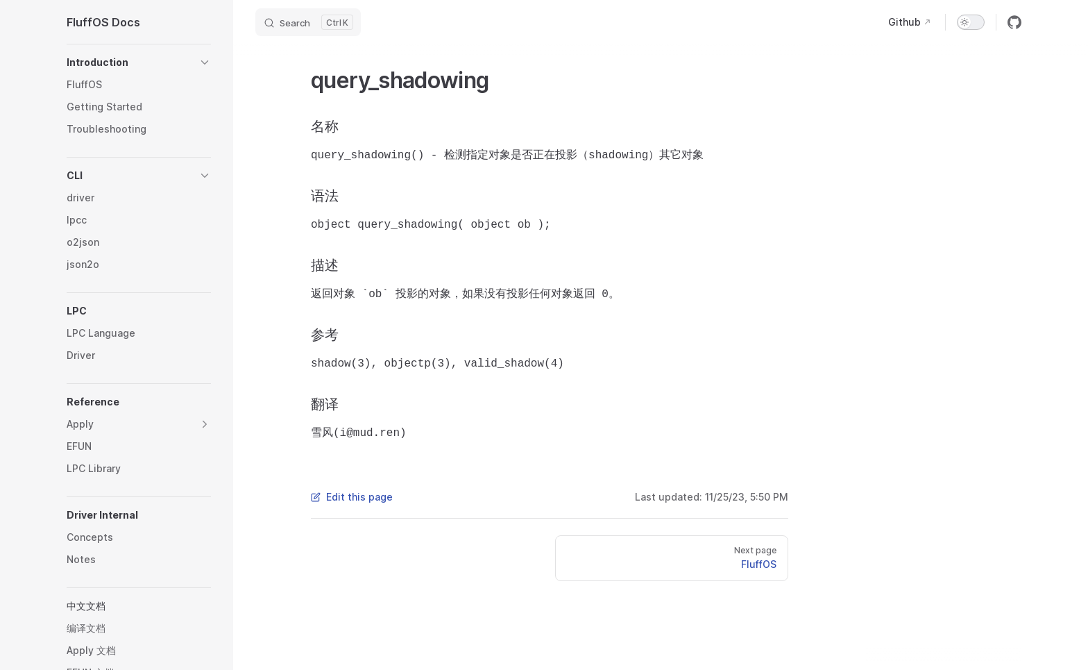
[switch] (971, 22)
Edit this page (352, 497)
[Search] (308, 22)
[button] (139, 62)
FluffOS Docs (103, 22)
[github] (1014, 22)
